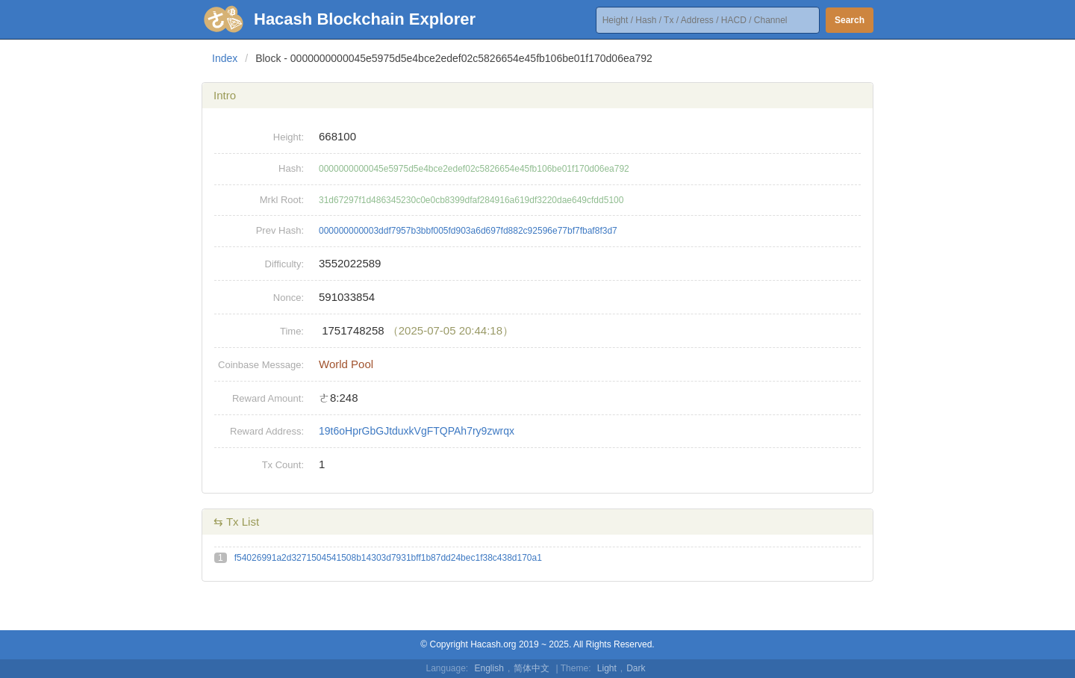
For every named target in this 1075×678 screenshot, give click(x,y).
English (489, 668)
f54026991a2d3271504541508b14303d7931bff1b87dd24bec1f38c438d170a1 (388, 558)
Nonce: (288, 297)
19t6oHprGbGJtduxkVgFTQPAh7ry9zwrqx (416, 431)
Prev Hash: (280, 230)
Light (607, 668)
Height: (288, 137)
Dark (635, 668)
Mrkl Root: (282, 199)
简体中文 (531, 668)
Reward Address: (267, 431)
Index (224, 58)
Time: (292, 331)
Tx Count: (283, 464)
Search (849, 20)
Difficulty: (285, 264)
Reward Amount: (268, 398)
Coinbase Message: (261, 364)
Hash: (291, 168)
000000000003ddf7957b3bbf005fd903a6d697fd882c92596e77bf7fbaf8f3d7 (468, 231)
